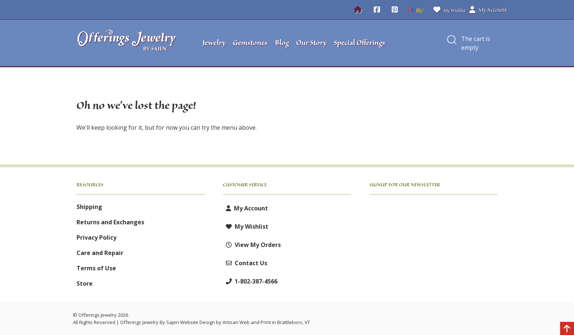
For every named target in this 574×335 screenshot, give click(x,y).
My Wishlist (447, 9)
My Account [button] (488, 10)
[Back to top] (567, 330)
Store (85, 283)
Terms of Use (96, 268)
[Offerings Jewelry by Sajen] (129, 43)
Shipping (89, 207)
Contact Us (245, 263)
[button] (452, 43)
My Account (245, 208)
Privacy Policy (96, 237)
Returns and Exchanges (110, 222)
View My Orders (252, 245)
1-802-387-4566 (250, 281)
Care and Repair (100, 253)
